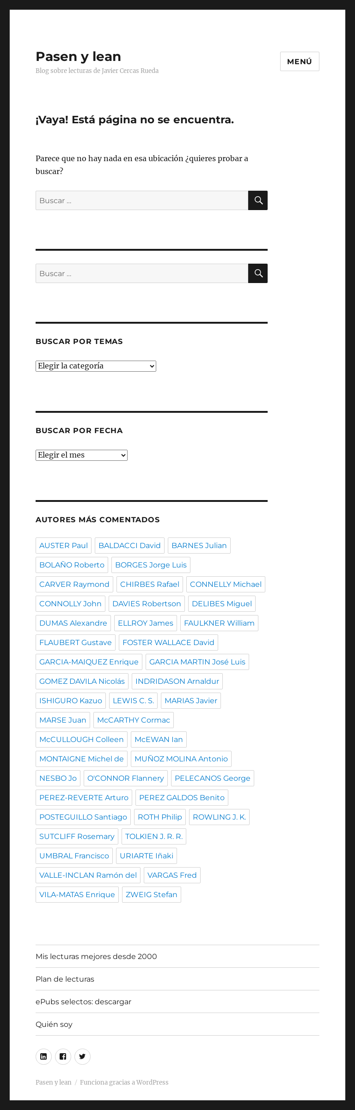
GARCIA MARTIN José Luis (197, 662)
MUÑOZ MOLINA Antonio (181, 758)
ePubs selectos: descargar (83, 1001)
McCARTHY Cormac (133, 720)
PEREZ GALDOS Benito (182, 797)
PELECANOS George (213, 778)
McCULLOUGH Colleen (81, 739)
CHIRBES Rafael (149, 584)
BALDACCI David (129, 545)
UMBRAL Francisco (74, 855)
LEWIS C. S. (133, 700)
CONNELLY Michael (226, 584)
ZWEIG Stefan (152, 894)
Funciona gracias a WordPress (124, 1082)
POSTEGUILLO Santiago (83, 817)
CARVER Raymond (74, 584)
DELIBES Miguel (222, 603)
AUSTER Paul (63, 545)
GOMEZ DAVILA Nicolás (82, 681)
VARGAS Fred (172, 875)
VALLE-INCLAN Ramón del (88, 875)
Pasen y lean (78, 56)
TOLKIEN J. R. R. (154, 836)
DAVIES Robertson (146, 603)
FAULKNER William (219, 623)
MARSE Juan (62, 720)
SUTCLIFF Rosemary (77, 836)
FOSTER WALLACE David (168, 642)
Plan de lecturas (65, 979)
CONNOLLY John (70, 603)
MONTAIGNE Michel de (81, 758)
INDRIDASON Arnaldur (177, 681)
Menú (299, 61)
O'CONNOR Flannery (125, 778)
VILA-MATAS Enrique (77, 894)
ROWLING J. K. (219, 817)
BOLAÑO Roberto (71, 565)
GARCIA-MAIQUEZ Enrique (89, 662)
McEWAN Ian (159, 739)
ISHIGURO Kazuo (70, 700)
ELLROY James (145, 623)
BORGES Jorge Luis (151, 565)
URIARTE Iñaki (146, 855)
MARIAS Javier (191, 700)
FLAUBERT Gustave (75, 642)
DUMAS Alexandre (73, 623)
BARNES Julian (199, 545)
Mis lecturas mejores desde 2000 (96, 956)
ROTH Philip (160, 817)
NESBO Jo (58, 778)
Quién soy (54, 1024)
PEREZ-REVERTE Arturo (84, 797)
